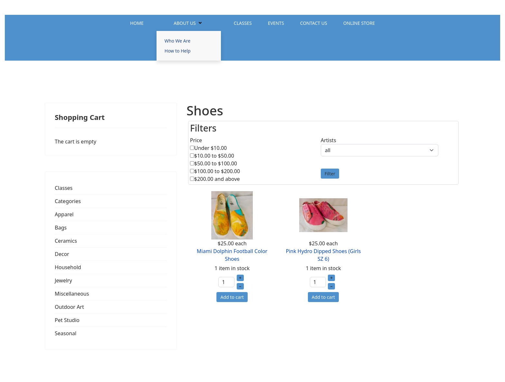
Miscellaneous (72, 293)
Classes (243, 23)
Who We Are (177, 41)
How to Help (178, 51)
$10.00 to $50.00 (214, 155)
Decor (62, 254)
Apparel (64, 214)
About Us (185, 23)
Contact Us (313, 23)
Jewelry (63, 280)
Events (276, 23)
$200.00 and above (217, 178)
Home (137, 23)
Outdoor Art (69, 306)
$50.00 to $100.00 (215, 163)
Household (68, 267)
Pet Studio (67, 320)
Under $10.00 (210, 148)
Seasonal (65, 333)
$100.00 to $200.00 (217, 171)
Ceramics (66, 240)
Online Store (359, 23)
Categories (68, 201)
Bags (61, 227)
